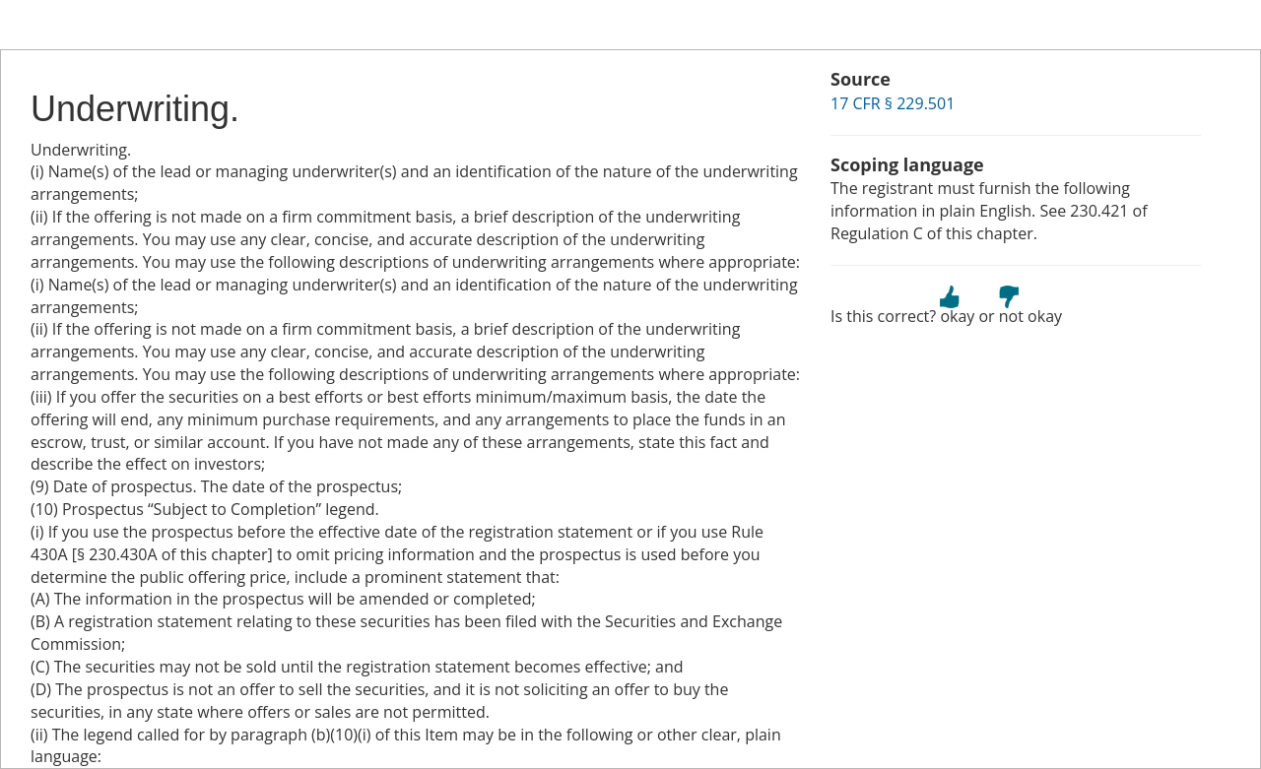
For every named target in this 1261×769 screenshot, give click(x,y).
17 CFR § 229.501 (892, 103)
